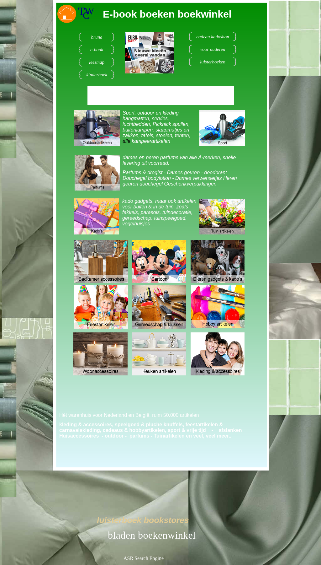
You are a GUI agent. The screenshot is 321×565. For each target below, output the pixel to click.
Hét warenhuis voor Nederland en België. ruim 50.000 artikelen (129, 415)
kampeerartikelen (151, 141)
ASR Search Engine (144, 558)
